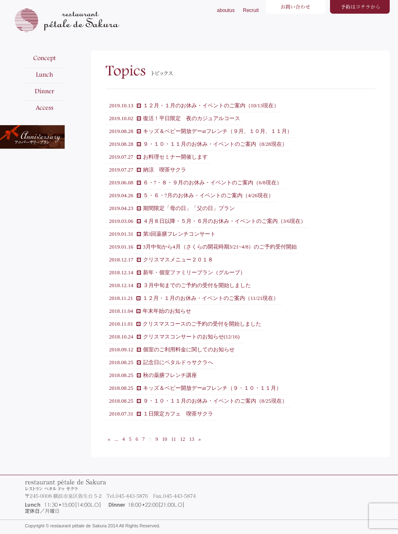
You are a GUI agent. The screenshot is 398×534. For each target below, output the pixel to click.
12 (182, 439)
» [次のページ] (200, 439)
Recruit (251, 10)
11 (173, 439)
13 (191, 439)
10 (164, 439)
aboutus (226, 10)
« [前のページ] (109, 439)
